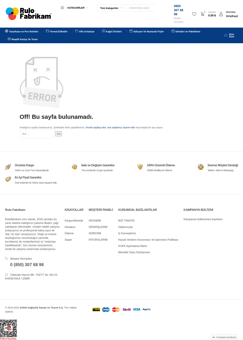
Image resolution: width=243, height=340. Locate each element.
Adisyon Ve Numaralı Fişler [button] (146, 31)
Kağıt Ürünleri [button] (112, 31)
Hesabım (70, 227)
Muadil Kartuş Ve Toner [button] (23, 39)
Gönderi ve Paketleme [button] (186, 31)
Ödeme (69, 233)
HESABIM (95, 220)
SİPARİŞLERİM (98, 227)
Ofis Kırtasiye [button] (84, 31)
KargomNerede (74, 220)
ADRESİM (95, 233)
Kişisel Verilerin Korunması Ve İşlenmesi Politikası (148, 239)
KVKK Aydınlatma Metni (132, 246)
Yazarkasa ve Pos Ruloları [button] (21, 31)
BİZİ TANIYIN (126, 220)
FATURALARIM (98, 239)
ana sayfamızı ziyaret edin (121, 127)
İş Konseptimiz (127, 233)
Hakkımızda (125, 227)
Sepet (68, 239)
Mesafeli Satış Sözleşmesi (134, 252)
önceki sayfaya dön (96, 127)
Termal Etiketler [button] (57, 31)
